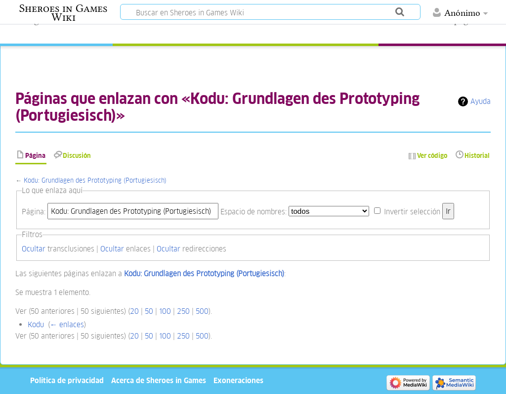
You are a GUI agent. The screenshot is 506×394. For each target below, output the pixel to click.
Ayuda (480, 101)
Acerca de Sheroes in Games (158, 380)
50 (149, 311)
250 (183, 311)
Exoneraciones (238, 380)
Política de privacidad (67, 380)
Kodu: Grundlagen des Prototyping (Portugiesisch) (95, 180)
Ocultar (33, 248)
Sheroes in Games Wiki (63, 13)
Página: (33, 211)
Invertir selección (412, 211)
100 (165, 311)
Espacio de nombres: (253, 211)
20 (134, 311)
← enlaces (67, 324)
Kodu (36, 324)
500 (202, 311)
